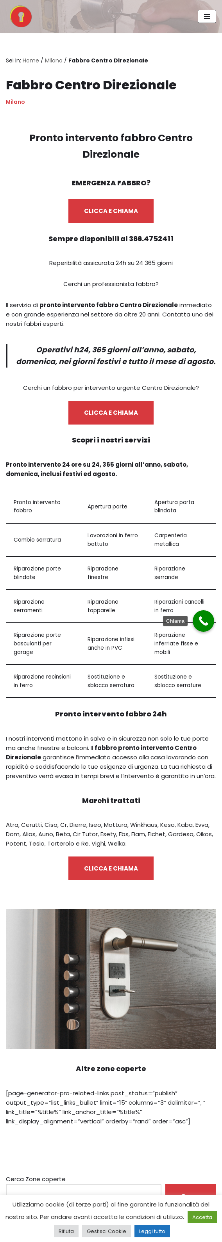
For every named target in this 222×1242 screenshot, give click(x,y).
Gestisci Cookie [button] (106, 1231)
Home (31, 60)
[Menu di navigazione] (207, 16)
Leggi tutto (152, 1231)
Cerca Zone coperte (36, 1179)
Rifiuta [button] (66, 1231)
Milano (54, 60)
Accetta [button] (202, 1217)
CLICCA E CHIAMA (111, 211)
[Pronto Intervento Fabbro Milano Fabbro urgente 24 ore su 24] (19, 16)
